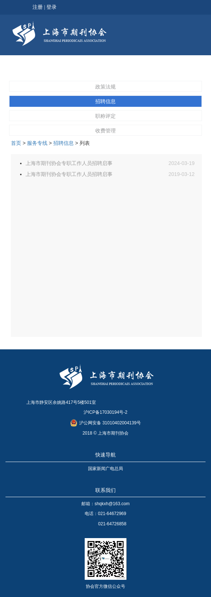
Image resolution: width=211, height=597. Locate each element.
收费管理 (105, 131)
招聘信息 (105, 101)
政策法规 (105, 87)
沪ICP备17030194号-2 (105, 412)
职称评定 (105, 116)
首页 (16, 143)
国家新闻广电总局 (105, 468)
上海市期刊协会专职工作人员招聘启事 (69, 163)
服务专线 (37, 143)
